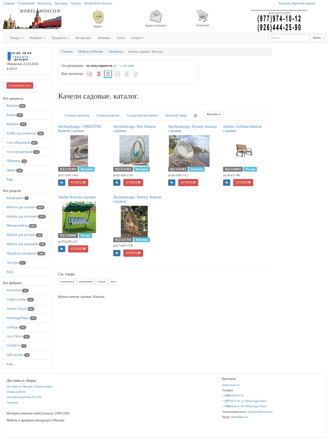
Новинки (103, 38)
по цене (126, 65)
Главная (9, 3)
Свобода (16, 327)
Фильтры (214, 114)
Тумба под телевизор (25, 133)
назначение (67, 281)
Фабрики (37, 38)
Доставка (61, 3)
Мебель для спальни (25, 207)
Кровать (16, 105)
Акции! (137, 38)
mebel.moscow (231, 385)
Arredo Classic (20, 308)
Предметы (60, 38)
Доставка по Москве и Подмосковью (30, 386)
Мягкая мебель (22, 225)
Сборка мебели (16, 391)
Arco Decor (18, 336)
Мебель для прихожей (26, 244)
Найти (317, 37)
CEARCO (17, 345)
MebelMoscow (240, 417)
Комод (15, 114)
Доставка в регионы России (24, 397)
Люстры (16, 262)
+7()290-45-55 (233, 395)
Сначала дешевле (77, 115)
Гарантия (12, 402)
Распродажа (18, 198)
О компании (26, 3)
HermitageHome (22, 318)
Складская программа (142, 115)
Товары (16, 38)
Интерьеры (83, 38)
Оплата (76, 3)
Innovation (18, 290)
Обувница (17, 161)
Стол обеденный (22, 142)
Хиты (121, 38)
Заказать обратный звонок (296, 3)
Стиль (101, 281)
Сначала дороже (108, 115)
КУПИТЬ (78, 182)
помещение (86, 281)
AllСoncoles (18, 355)
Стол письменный (23, 152)
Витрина (17, 124)
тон (113, 281)
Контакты (44, 3)
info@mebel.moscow (98, 3)
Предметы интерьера (26, 253)
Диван (15, 170)
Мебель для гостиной (26, 216)
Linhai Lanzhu (20, 299)
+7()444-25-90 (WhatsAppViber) (244, 406)
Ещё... (11, 179)
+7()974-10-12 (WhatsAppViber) (244, 401)
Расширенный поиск (20, 85)
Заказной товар (176, 115)
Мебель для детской (25, 234)
